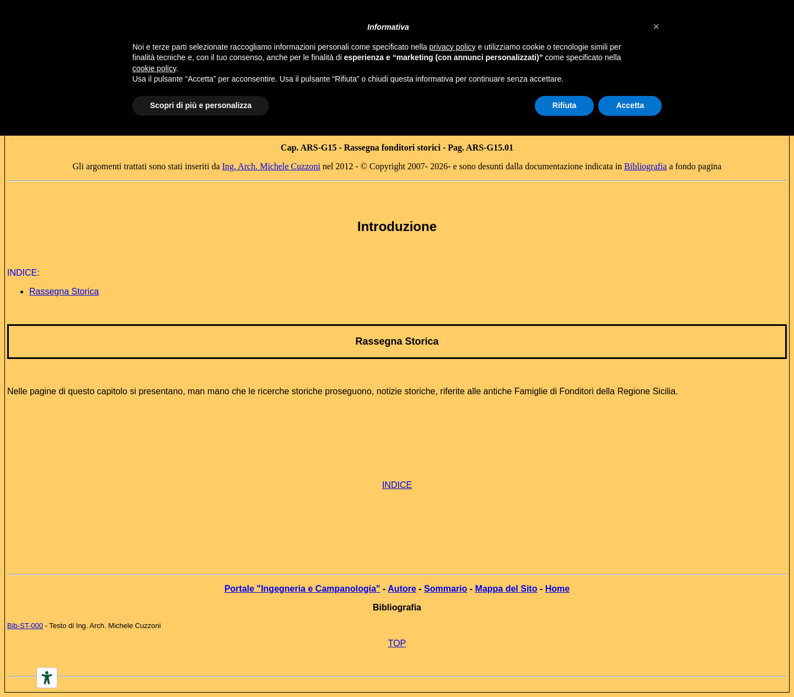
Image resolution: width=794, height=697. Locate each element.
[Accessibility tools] (46, 677)
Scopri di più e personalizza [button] (200, 105)
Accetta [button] (630, 105)
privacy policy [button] (453, 46)
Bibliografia (645, 166)
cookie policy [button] (154, 68)
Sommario (445, 588)
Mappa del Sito (506, 588)
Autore (402, 588)
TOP (397, 643)
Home (557, 588)
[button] (656, 26)
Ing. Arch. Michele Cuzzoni (271, 166)
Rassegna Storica (396, 341)
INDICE (397, 485)
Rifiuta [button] (564, 105)
